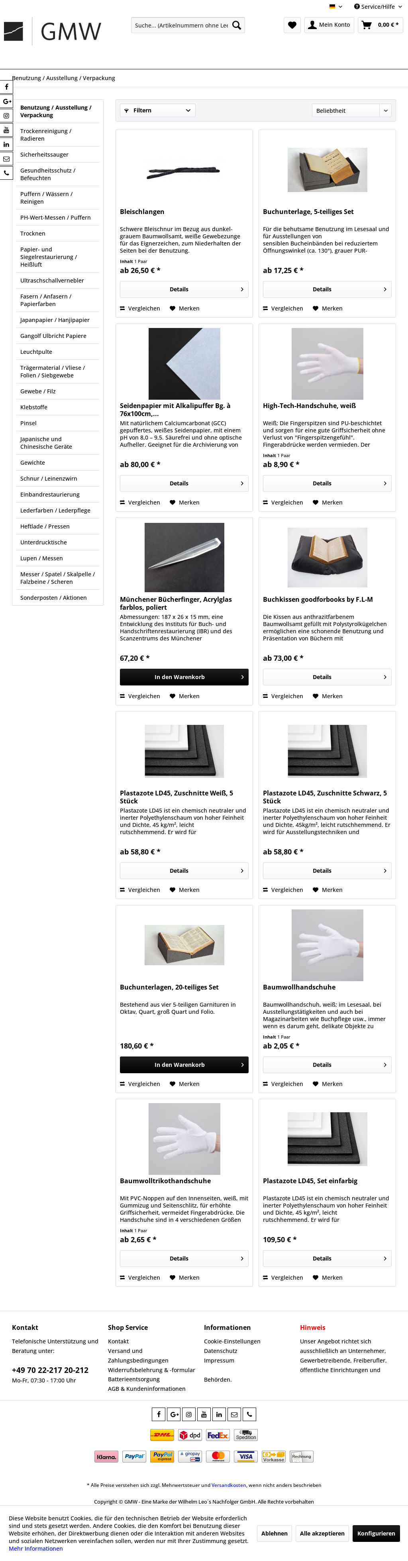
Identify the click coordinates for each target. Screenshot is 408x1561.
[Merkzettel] (292, 25)
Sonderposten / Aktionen (53, 597)
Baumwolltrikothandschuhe (165, 1181)
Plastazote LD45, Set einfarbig (310, 1181)
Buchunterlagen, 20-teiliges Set (169, 987)
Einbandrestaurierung (50, 494)
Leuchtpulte (36, 351)
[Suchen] (236, 25)
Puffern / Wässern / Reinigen (46, 197)
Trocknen (32, 233)
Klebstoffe (33, 407)
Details (206, 288)
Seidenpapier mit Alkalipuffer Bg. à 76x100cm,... (175, 410)
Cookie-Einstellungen (232, 1341)
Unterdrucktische (43, 542)
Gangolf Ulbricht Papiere (53, 336)
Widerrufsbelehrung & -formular (151, 1370)
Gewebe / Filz (38, 391)
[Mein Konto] (329, 25)
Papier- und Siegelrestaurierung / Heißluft (48, 256)
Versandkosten (229, 1485)
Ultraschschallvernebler (52, 280)
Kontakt (118, 1341)
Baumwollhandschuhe (299, 987)
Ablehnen (274, 1533)
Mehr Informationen (36, 1548)
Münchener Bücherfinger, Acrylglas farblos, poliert (176, 603)
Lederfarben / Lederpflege (55, 510)
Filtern (137, 110)
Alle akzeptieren (322, 1533)
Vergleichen (140, 308)
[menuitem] (188, 25)
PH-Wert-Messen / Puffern (55, 217)
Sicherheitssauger (44, 154)
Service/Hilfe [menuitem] (375, 6)
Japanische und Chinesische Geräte (46, 442)
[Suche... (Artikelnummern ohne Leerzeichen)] (188, 25)
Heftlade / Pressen (45, 526)
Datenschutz (220, 1351)
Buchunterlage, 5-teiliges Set (308, 212)
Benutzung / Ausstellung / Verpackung (56, 111)
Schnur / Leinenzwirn (48, 478)
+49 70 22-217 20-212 (50, 1370)
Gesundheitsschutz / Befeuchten (47, 174)
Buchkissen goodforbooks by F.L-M (318, 599)
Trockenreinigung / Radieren (45, 134)
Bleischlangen (142, 212)
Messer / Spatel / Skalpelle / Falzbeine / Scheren (57, 577)
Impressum (219, 1360)
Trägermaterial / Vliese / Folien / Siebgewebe (52, 371)
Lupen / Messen (41, 558)
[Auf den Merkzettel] (185, 308)
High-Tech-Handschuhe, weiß (309, 406)
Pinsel (28, 423)
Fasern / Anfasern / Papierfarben (45, 300)
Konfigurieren (376, 1533)
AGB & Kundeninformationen (147, 1388)
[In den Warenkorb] (184, 677)
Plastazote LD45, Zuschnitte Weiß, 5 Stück (176, 797)
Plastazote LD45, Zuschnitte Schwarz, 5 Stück (325, 797)
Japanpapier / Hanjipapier (55, 320)
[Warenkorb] (380, 25)
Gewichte (32, 462)
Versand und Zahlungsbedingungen (138, 1355)
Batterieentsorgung (134, 1379)
